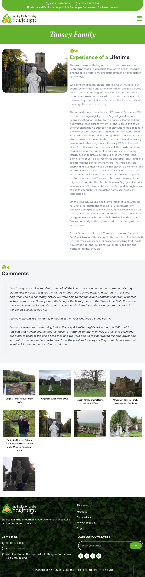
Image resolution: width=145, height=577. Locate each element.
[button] (93, 18)
